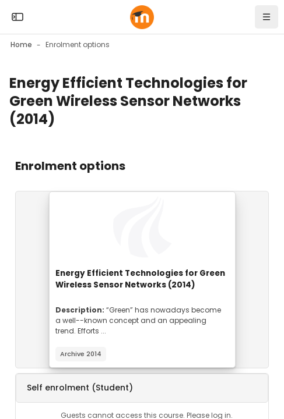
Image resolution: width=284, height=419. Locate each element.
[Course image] (142, 227)
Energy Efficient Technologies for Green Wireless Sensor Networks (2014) (140, 279)
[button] (142, 388)
